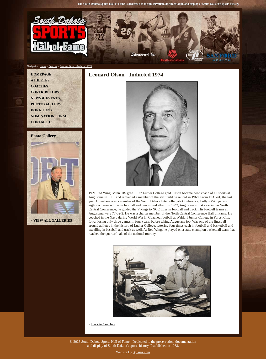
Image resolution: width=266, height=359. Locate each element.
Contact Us (42, 122)
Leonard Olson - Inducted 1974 (76, 66)
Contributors (45, 92)
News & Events (45, 98)
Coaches (52, 66)
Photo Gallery (46, 104)
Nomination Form (48, 116)
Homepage (41, 74)
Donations (41, 110)
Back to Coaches (103, 324)
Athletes (40, 80)
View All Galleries (52, 220)
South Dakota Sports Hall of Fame (105, 341)
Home (43, 66)
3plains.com (141, 352)
